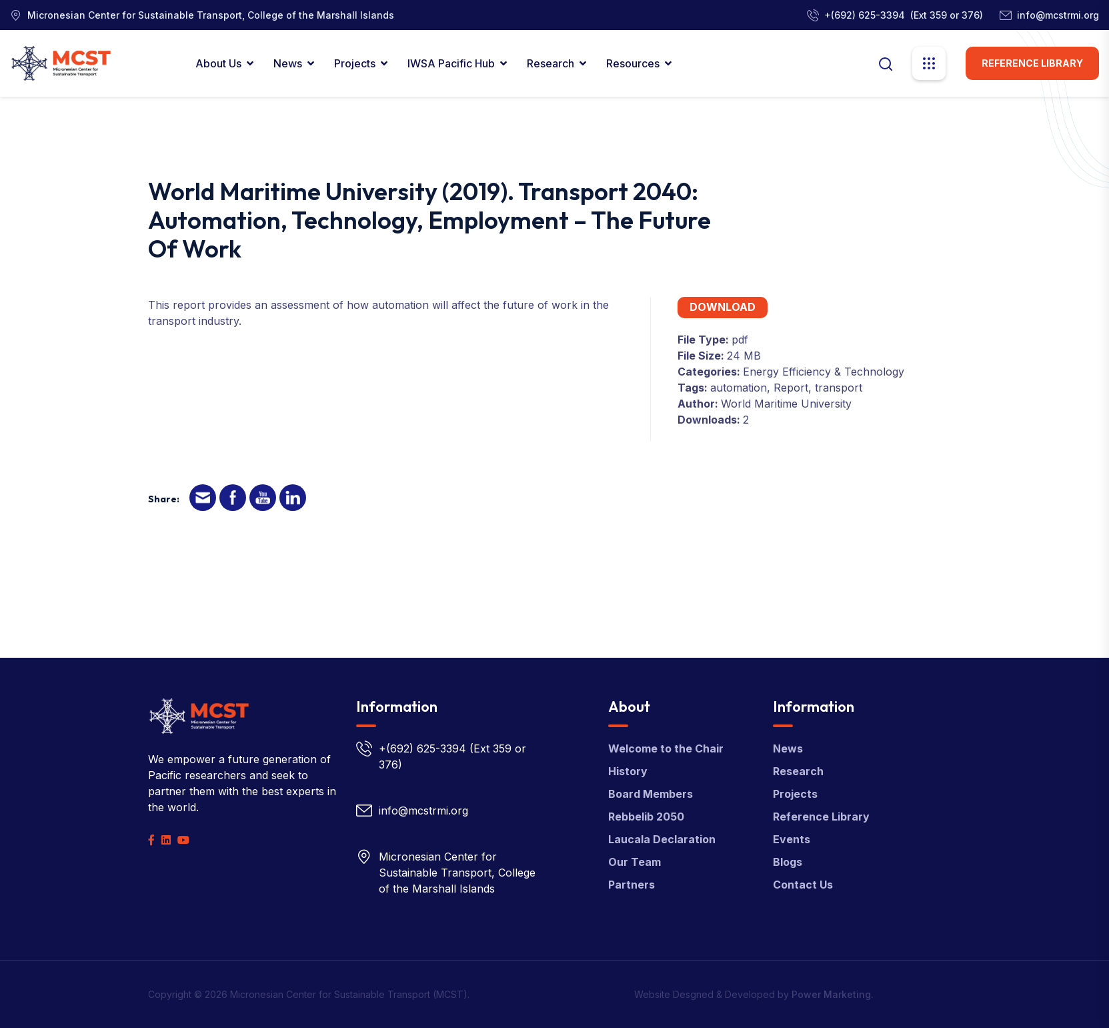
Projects (354, 63)
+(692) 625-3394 (864, 15)
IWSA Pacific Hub (451, 63)
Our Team (634, 862)
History (628, 771)
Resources (633, 63)
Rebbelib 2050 (646, 816)
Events (791, 839)
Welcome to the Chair (666, 748)
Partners (631, 884)
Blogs (787, 862)
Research (550, 63)
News (287, 63)
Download (723, 307)
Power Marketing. (833, 994)
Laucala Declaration (662, 839)
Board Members (650, 794)
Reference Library (1032, 63)
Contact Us (803, 884)
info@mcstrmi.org (1058, 15)
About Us (218, 63)
